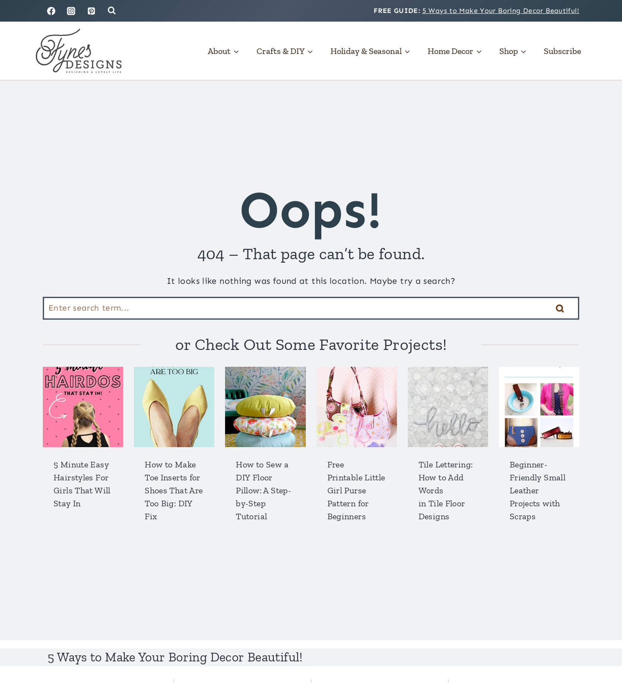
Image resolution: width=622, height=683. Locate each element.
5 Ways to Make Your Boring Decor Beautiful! (500, 10)
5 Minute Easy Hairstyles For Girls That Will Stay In (82, 483)
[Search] (311, 308)
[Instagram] (71, 11)
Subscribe (562, 51)
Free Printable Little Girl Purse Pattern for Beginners (356, 490)
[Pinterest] (91, 11)
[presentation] (83, 407)
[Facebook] (51, 11)
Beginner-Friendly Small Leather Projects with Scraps (537, 490)
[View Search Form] (111, 10)
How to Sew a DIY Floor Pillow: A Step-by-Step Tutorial (263, 490)
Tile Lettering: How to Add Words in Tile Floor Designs (446, 490)
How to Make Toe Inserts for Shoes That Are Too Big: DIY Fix (174, 490)
